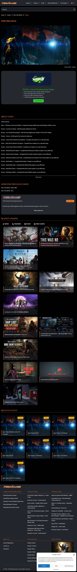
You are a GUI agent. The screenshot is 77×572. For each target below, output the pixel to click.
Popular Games (31, 543)
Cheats (27, 15)
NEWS (5, 224)
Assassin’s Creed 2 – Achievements (36, 500)
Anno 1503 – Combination (58, 523)
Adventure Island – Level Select (59, 529)
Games (9, 15)
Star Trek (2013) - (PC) (7, 190)
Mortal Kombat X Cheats (9, 495)
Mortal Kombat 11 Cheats (10, 504)
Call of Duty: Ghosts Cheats (10, 498)
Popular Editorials (32, 558)
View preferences (69, 566)
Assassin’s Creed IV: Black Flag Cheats (13, 501)
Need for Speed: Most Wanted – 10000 (61, 495)
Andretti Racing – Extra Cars (59, 508)
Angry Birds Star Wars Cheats (11, 507)
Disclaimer (6, 549)
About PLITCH (38, 100)
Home (2, 15)
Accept (44, 566)
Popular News (31, 555)
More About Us (38, 210)
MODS (29, 224)
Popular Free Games (32, 561)
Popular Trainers (31, 546)
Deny (56, 566)
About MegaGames (8, 543)
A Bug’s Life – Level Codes (58, 526)
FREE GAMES (43, 224)
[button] (74, 554)
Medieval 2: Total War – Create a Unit (61, 511)
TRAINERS (18, 224)
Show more (38, 177)
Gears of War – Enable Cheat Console (37, 503)
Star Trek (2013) (18, 15)
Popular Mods (31, 549)
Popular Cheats (31, 552)
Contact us (6, 546)
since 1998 (69, 201)
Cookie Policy (56, 569)
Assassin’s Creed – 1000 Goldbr (35, 525)
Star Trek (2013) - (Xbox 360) (9, 187)
